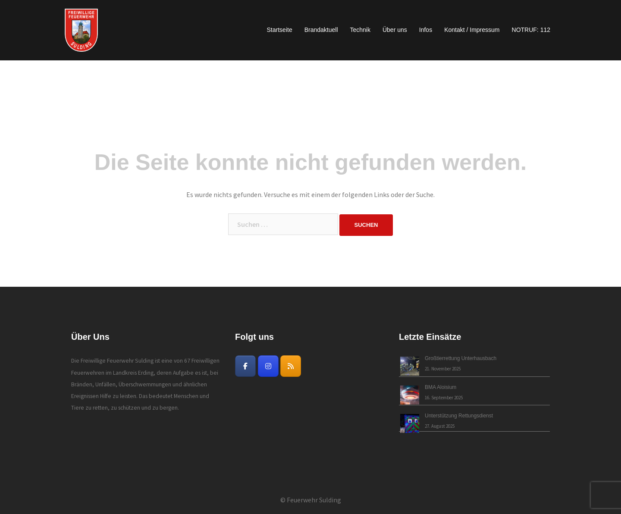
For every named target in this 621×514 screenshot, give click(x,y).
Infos (425, 29)
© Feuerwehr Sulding (310, 499)
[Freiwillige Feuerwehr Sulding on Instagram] (268, 366)
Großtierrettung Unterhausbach (460, 358)
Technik (360, 29)
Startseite (279, 29)
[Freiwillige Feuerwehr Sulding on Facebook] (245, 366)
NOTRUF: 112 (531, 29)
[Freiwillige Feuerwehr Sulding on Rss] (290, 366)
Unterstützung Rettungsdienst (459, 416)
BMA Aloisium (440, 387)
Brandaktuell (321, 29)
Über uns (395, 29)
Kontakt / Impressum (471, 29)
